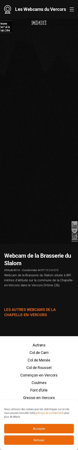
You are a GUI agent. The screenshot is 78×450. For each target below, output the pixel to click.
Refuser (39, 441)
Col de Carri (39, 352)
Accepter (39, 429)
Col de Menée (39, 360)
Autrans (39, 345)
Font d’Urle (39, 390)
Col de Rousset (39, 367)
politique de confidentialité (50, 413)
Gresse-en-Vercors (39, 397)
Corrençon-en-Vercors (39, 375)
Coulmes (39, 382)
